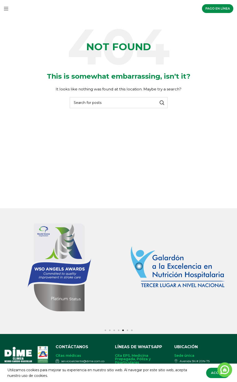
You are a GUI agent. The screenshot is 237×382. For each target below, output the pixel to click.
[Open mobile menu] (6, 8)
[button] (105, 330)
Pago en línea (217, 8)
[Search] (119, 102)
